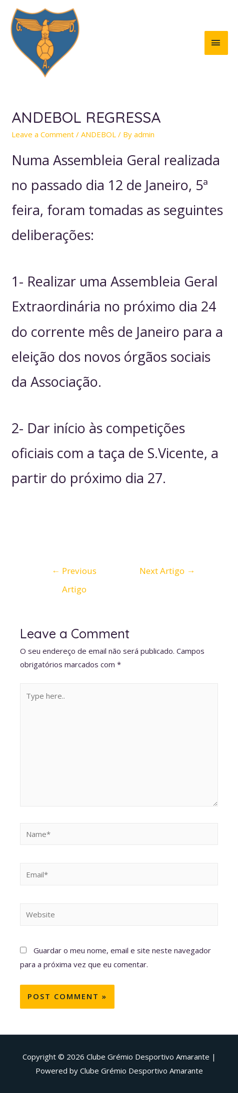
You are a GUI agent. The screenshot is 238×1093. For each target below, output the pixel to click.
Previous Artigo (74, 573)
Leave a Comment (43, 134)
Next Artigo (167, 570)
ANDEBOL (98, 134)
